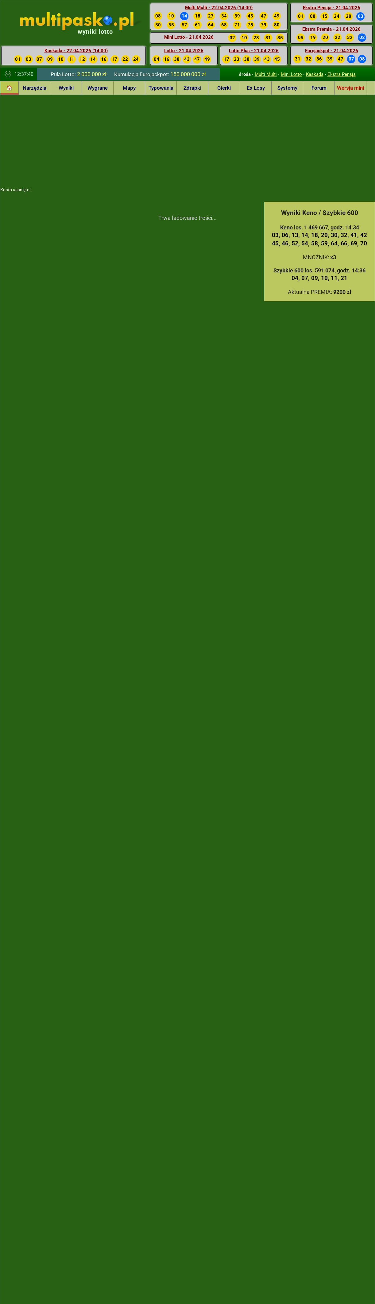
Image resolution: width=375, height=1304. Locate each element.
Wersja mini (350, 88)
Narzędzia (34, 88)
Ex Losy (256, 88)
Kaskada (314, 74)
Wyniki (66, 88)
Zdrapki (192, 88)
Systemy (287, 88)
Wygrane (97, 88)
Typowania (161, 88)
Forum (319, 88)
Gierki (224, 88)
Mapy (129, 88)
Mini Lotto (291, 74)
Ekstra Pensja (341, 74)
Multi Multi (266, 74)
